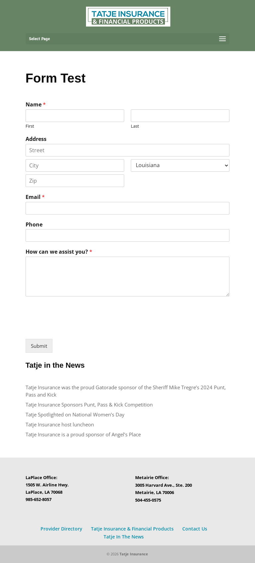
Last (135, 126)
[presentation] (76, 328)
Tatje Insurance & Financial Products (132, 529)
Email (35, 197)
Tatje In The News (124, 536)
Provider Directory (61, 529)
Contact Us (194, 529)
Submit (39, 346)
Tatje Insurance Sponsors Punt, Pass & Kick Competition (89, 404)
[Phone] (127, 235)
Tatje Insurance (134, 553)
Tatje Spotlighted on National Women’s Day (75, 414)
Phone (34, 224)
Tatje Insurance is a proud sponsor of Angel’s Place (83, 434)
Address (36, 139)
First (30, 126)
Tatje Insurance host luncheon (60, 424)
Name (36, 104)
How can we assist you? (59, 251)
